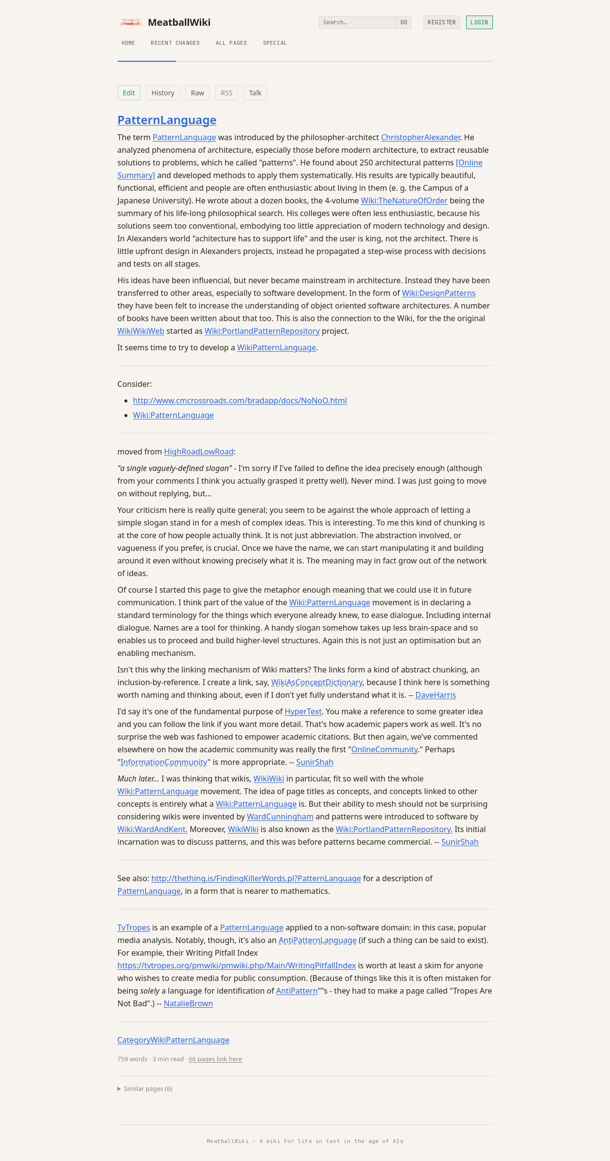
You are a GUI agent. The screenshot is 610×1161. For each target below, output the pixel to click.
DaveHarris (436, 694)
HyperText (303, 711)
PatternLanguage (167, 119)
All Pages (231, 42)
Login (479, 22)
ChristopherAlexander (420, 137)
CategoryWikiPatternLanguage (173, 1039)
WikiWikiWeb (141, 331)
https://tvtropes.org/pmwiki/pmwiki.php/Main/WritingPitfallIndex (237, 965)
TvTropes (134, 927)
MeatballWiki (164, 22)
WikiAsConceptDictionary (317, 682)
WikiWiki (269, 778)
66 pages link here (215, 1058)
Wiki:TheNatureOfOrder (404, 200)
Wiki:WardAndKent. (153, 829)
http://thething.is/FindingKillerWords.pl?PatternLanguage (256, 878)
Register (442, 22)
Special (275, 42)
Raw (198, 92)
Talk (255, 92)
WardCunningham (280, 816)
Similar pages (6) (148, 1088)
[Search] (358, 22)
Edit (129, 92)
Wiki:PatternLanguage (173, 415)
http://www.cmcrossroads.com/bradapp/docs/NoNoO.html (240, 400)
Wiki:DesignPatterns (439, 293)
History (163, 92)
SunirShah (314, 762)
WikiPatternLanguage (276, 347)
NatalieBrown (188, 1003)
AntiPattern (297, 990)
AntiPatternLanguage (318, 940)
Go (404, 22)
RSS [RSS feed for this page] (226, 92)
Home (129, 42)
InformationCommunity (164, 762)
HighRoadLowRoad (199, 451)
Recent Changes (175, 42)
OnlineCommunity (384, 749)
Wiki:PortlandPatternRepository (262, 331)
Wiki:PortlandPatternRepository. (394, 829)
